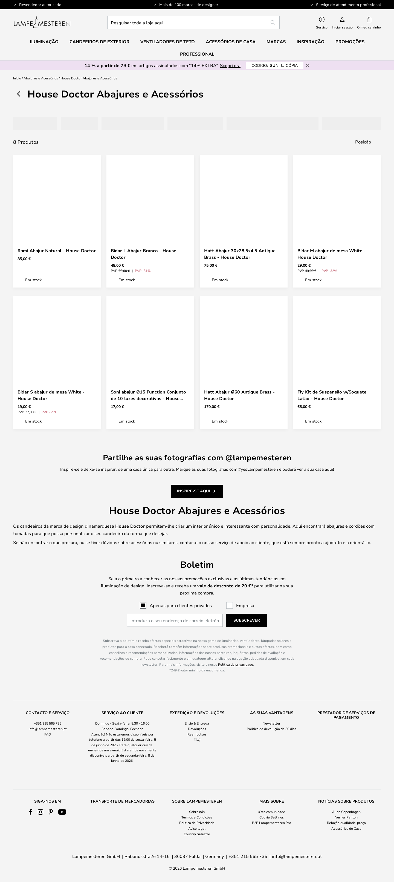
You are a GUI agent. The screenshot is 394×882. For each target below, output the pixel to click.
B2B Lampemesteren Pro (271, 823)
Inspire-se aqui (193, 487)
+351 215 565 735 (47, 723)
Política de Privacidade (197, 823)
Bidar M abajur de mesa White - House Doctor (331, 254)
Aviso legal (196, 828)
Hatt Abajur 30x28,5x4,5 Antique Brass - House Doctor (240, 254)
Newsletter (271, 723)
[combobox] (193, 22)
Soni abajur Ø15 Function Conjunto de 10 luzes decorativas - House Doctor (148, 395)
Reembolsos (197, 734)
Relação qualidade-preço (346, 823)
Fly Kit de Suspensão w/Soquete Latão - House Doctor (331, 395)
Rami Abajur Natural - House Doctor (57, 251)
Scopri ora (230, 65)
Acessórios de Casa (346, 828)
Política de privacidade (235, 664)
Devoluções (197, 728)
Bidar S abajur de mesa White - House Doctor (51, 395)
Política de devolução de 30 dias (271, 728)
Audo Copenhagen (346, 811)
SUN (274, 65)
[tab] (30, 123)
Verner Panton (346, 817)
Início (17, 78)
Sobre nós (197, 811)
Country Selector (197, 834)
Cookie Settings (271, 817)
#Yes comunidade (271, 811)
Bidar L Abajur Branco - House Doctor (143, 254)
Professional (197, 54)
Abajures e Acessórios (41, 78)
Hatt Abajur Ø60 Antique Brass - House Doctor (239, 395)
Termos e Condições (196, 817)
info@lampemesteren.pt (48, 728)
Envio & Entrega (197, 723)
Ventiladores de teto (167, 42)
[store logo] (42, 22)
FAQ (47, 734)
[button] (92, 234)
